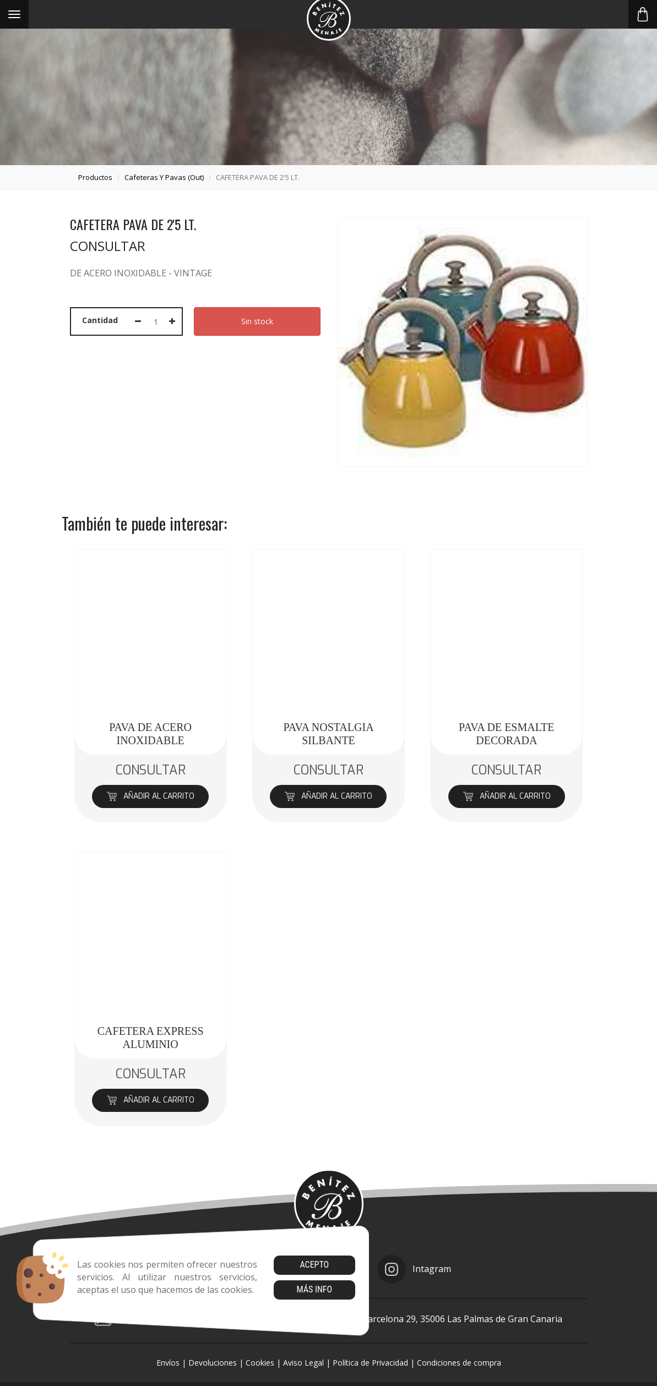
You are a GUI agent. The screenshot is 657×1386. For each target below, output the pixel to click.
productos (95, 177)
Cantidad (100, 320)
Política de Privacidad (370, 1362)
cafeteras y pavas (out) (164, 177)
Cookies (260, 1362)
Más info (314, 1289)
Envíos (168, 1362)
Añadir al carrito (150, 796)
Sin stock (257, 321)
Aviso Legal (303, 1362)
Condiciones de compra (459, 1362)
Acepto (314, 1264)
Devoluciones (212, 1362)
